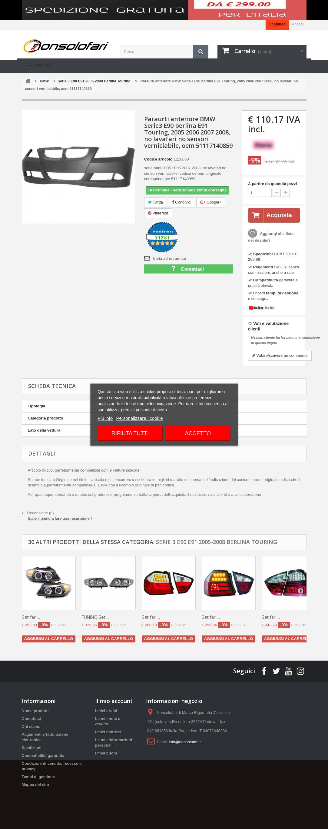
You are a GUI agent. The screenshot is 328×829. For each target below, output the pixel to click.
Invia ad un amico (169, 258)
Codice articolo (158, 159)
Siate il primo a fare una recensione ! (60, 518)
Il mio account (114, 701)
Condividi (181, 202)
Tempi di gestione (38, 776)
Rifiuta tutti (130, 433)
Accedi (297, 24)
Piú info (105, 417)
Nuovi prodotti (35, 710)
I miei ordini (106, 710)
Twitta (155, 202)
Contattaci (278, 24)
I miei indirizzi (108, 732)
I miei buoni (106, 753)
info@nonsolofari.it (185, 742)
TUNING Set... (95, 617)
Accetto (198, 433)
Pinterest (158, 213)
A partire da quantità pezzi (272, 183)
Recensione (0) (40, 513)
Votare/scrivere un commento (280, 355)
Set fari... (31, 617)
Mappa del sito (35, 784)
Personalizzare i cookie (139, 417)
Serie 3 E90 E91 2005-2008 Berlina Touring (216, 541)
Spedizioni (31, 747)
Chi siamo (31, 726)
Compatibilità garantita (43, 755)
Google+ (210, 202)
